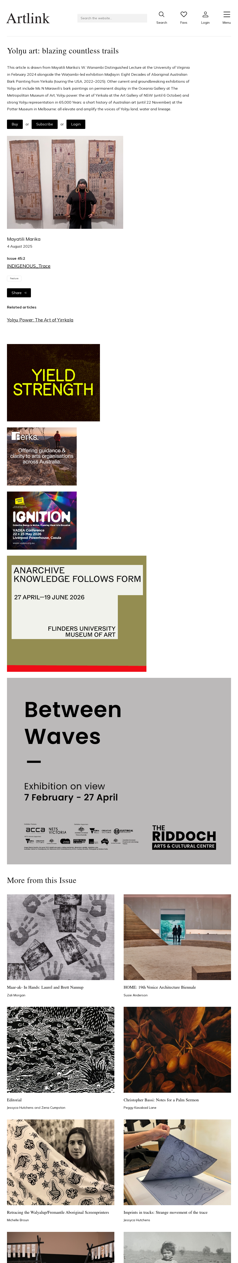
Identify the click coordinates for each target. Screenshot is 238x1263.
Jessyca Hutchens (20, 1108)
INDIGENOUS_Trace (28, 266)
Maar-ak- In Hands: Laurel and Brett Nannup (45, 987)
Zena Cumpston (53, 1108)
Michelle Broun (18, 1220)
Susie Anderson (136, 995)
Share (19, 292)
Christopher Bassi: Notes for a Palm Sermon (161, 1100)
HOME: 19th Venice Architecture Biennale (160, 987)
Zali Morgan (16, 995)
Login (76, 124)
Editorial (14, 1100)
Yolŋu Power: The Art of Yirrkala (40, 320)
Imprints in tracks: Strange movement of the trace (166, 1213)
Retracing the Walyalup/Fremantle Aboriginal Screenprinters (58, 1213)
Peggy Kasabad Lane (140, 1108)
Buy (15, 124)
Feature (14, 278)
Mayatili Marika (23, 239)
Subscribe (44, 124)
